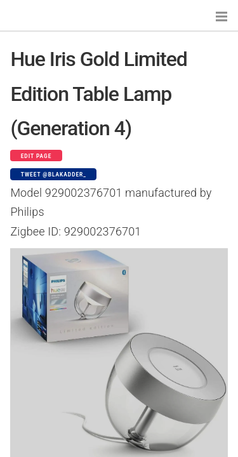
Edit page (36, 156)
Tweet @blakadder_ (53, 174)
